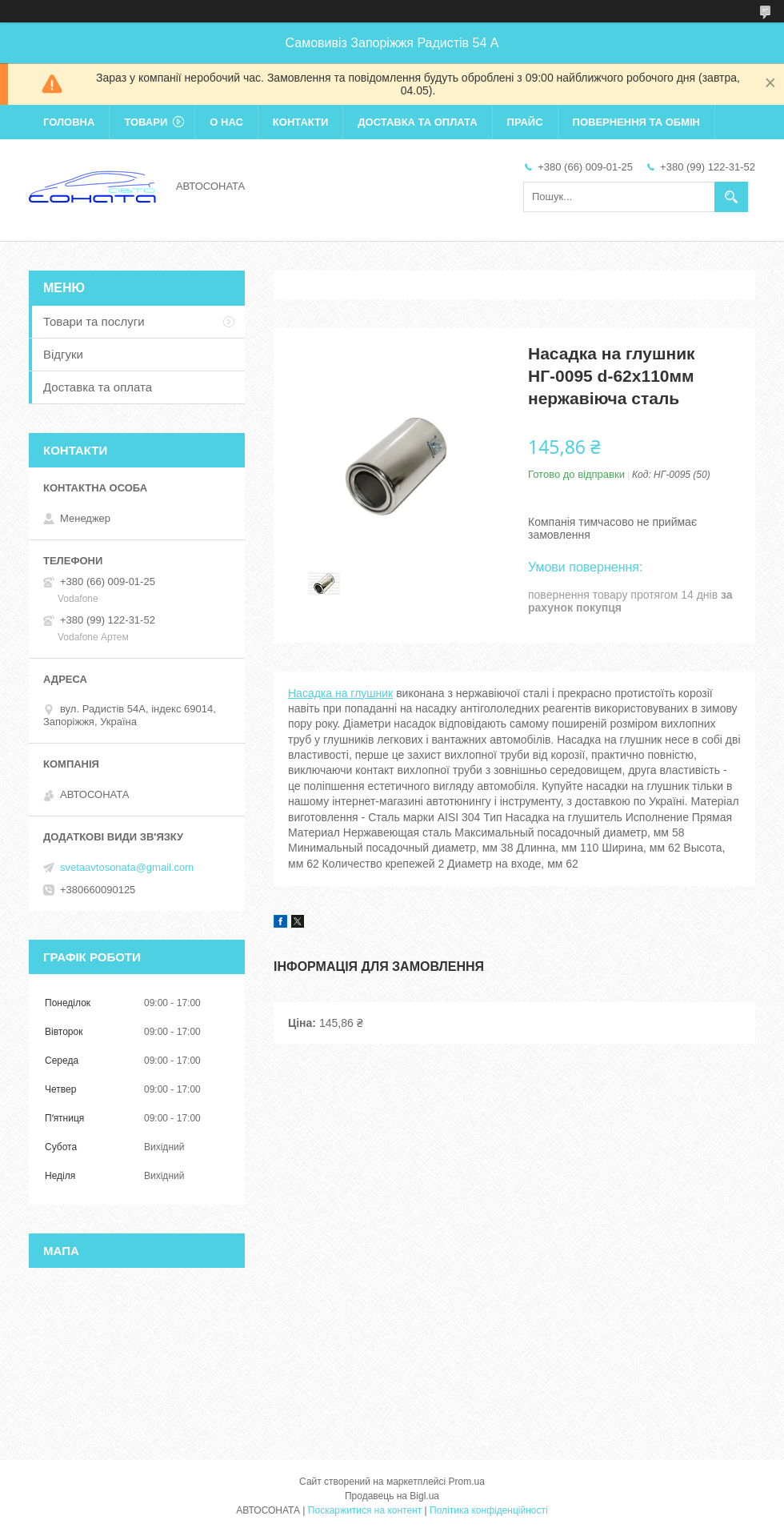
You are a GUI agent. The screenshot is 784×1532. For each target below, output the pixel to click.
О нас (226, 122)
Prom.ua (467, 1481)
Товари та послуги (94, 321)
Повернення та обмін (636, 122)
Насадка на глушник (340, 693)
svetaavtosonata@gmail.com (127, 867)
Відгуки (63, 354)
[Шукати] (731, 197)
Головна (68, 122)
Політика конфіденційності (489, 1510)
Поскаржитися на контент (365, 1510)
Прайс (525, 122)
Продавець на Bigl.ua (392, 1496)
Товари (145, 122)
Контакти (301, 122)
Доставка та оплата (417, 122)
